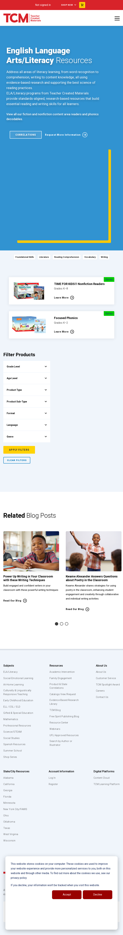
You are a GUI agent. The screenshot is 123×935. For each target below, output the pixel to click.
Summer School (13, 732)
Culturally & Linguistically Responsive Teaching (18, 666)
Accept (67, 894)
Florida (7, 779)
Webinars (54, 704)
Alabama (8, 760)
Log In (51, 760)
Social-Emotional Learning (13, 650)
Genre (27, 407)
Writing (113, 227)
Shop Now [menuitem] (67, 5)
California (9, 766)
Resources (55, 636)
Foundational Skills (17, 227)
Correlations (25, 135)
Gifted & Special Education (13, 693)
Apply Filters (19, 420)
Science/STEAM (13, 714)
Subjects (8, 636)
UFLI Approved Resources (58, 712)
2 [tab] (61, 594)
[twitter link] (72, 931)
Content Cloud (101, 760)
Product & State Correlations (58, 656)
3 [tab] (66, 594)
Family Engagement (60, 648)
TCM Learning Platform (106, 766)
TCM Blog (54, 681)
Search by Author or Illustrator (61, 722)
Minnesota (9, 785)
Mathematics (11, 701)
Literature (40, 227)
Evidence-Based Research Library (59, 673)
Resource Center (59, 697)
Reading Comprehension (67, 227)
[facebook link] (52, 931)
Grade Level (27, 337)
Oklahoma (9, 804)
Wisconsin (9, 822)
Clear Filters (17, 430)
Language (27, 395)
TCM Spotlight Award (107, 654)
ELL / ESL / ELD (12, 685)
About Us (100, 636)
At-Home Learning (14, 658)
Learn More (61, 268)
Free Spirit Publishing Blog (61, 689)
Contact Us (101, 667)
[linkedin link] (59, 931)
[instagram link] (65, 931)
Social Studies (12, 720)
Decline (97, 894)
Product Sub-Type (27, 372)
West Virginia (11, 816)
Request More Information (63, 135)
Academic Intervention (62, 642)
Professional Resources (17, 707)
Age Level (27, 348)
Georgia (8, 772)
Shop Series (10, 739)
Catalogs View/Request (63, 665)
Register (53, 766)
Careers (99, 661)
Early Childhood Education (12, 676)
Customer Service (105, 648)
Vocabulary (95, 227)
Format (27, 383)
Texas (7, 810)
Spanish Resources (15, 726)
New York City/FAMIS (15, 791)
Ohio (6, 797)
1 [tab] (56, 594)
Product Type (27, 360)
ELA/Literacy (11, 642)
